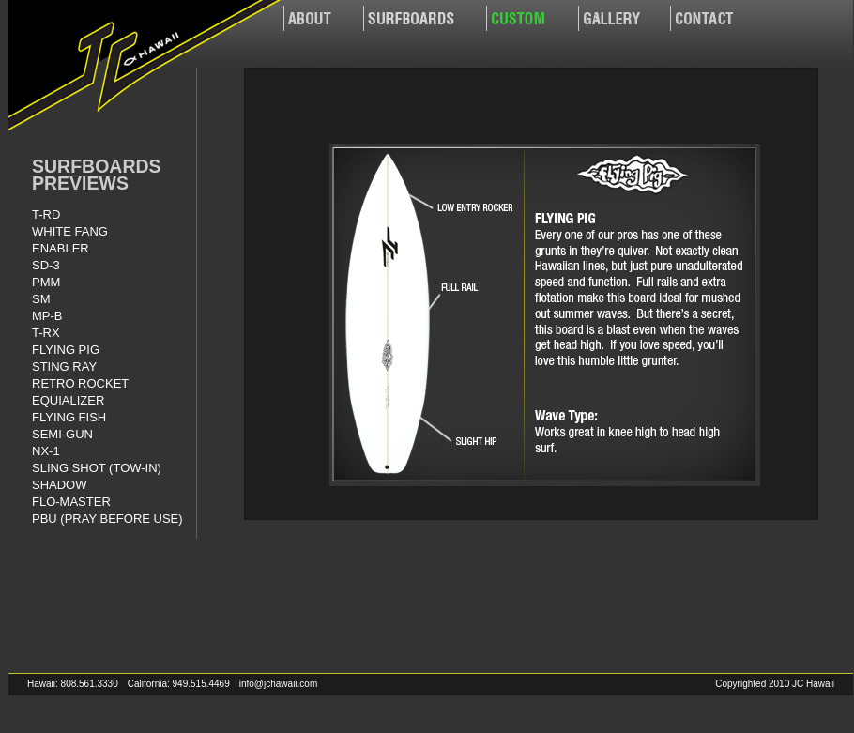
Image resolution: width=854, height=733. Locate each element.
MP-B (47, 316)
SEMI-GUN (62, 434)
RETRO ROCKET (80, 383)
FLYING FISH (69, 417)
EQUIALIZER (68, 400)
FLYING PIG (65, 350)
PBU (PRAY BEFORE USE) (107, 519)
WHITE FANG (70, 231)
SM (41, 299)
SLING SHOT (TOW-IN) (96, 468)
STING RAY (64, 366)
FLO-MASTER (71, 502)
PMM (46, 282)
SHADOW (59, 485)
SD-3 (46, 265)
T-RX (46, 333)
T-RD (46, 214)
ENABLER (60, 248)
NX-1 (46, 451)
